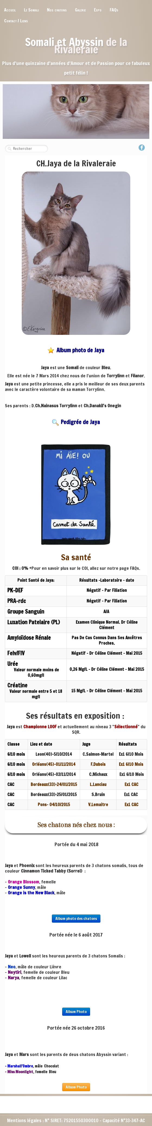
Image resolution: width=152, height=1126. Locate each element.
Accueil (10, 10)
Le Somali (31, 10)
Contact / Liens (16, 21)
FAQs (114, 10)
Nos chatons (57, 10)
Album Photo (76, 1011)
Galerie (80, 10)
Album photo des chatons (76, 918)
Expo (98, 10)
